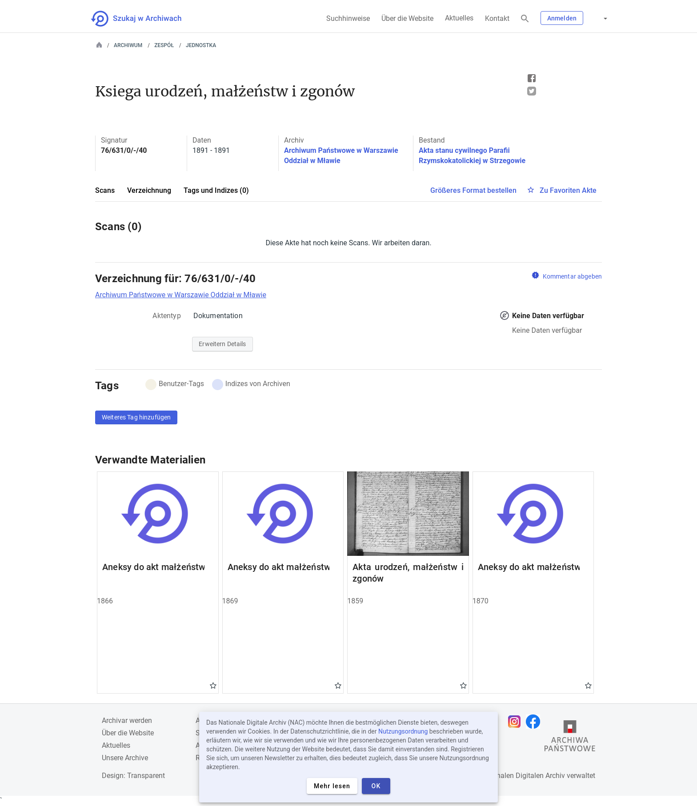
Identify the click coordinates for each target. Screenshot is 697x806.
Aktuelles (459, 18)
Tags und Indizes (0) (216, 190)
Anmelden (562, 18)
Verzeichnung (149, 190)
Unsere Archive (125, 758)
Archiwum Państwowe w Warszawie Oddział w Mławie (180, 295)
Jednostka (201, 45)
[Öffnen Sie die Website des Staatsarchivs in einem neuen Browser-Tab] (570, 738)
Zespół (164, 45)
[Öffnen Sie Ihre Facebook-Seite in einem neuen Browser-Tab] (535, 721)
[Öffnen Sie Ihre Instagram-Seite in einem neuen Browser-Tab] (516, 721)
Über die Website (407, 18)
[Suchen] (525, 19)
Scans (105, 190)
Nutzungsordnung (403, 731)
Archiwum (128, 45)
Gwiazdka (213, 685)
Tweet (531, 91)
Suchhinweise (348, 18)
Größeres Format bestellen (473, 190)
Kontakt (497, 18)
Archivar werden (127, 720)
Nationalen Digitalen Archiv (522, 775)
